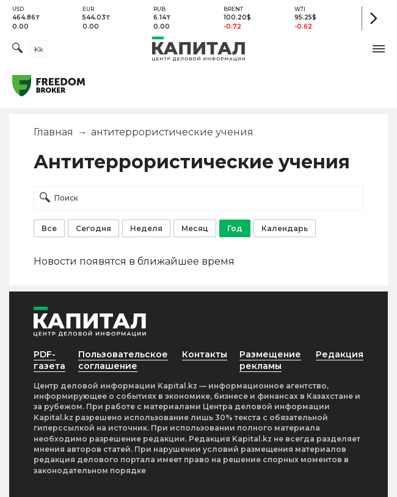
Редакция (339, 354)
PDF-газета (49, 360)
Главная (53, 132)
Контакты (204, 354)
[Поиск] (17, 49)
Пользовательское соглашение (123, 360)
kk (38, 49)
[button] (379, 48)
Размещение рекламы (270, 360)
